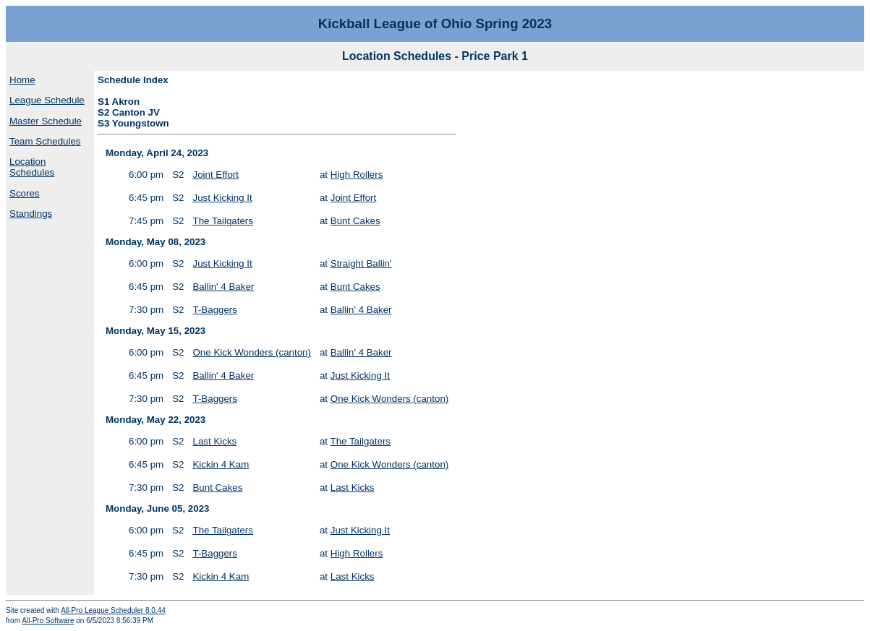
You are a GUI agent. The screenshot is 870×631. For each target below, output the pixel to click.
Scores (24, 193)
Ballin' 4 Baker (223, 286)
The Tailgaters (222, 220)
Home (22, 79)
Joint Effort (215, 174)
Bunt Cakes (355, 220)
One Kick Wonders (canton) (251, 352)
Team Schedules (45, 141)
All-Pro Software (48, 620)
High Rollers (356, 174)
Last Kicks (214, 441)
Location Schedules (31, 167)
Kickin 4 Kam (220, 464)
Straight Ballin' (361, 263)
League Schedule (47, 100)
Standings (30, 213)
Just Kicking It (222, 197)
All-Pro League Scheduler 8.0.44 (113, 610)
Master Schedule (45, 121)
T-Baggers (214, 309)
